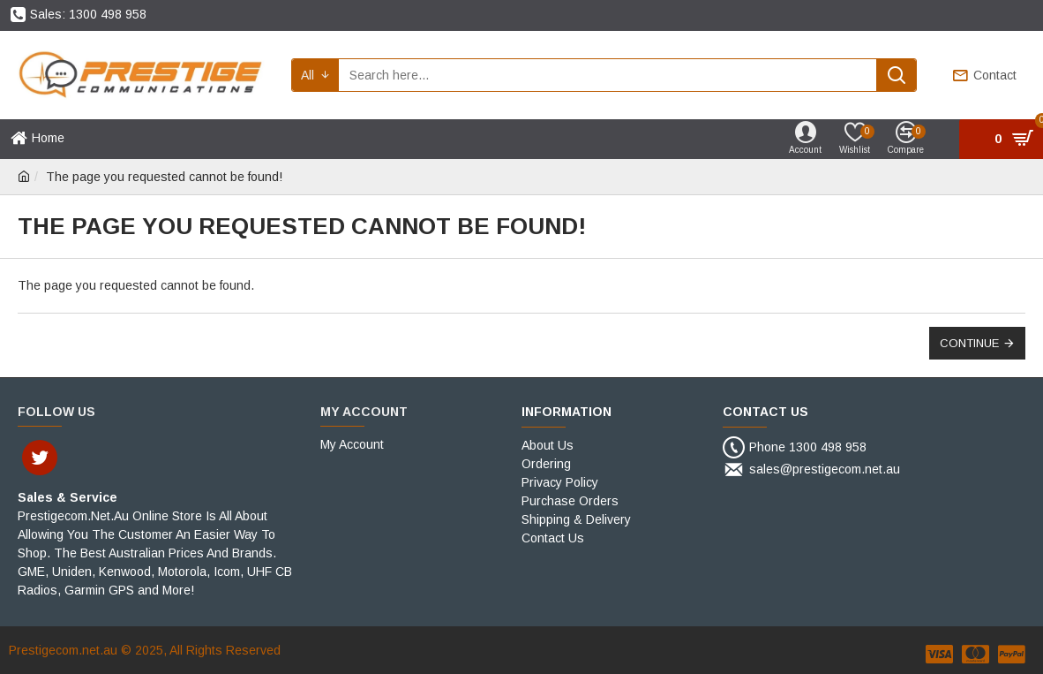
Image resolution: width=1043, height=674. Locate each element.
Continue (969, 343)
